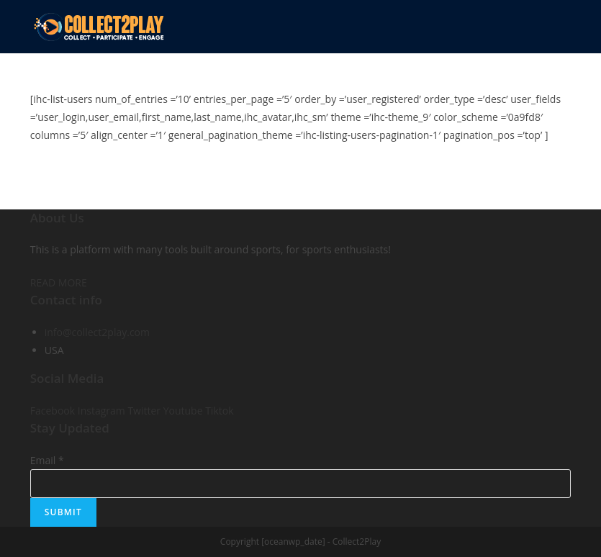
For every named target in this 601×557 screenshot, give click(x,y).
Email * (47, 460)
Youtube (184, 410)
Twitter (145, 410)
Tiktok (219, 410)
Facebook (54, 410)
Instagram (103, 410)
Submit (63, 512)
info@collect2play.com (97, 332)
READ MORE (58, 282)
